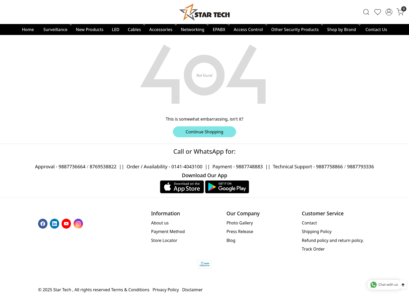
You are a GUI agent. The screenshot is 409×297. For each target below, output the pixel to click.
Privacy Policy (166, 290)
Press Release (239, 231)
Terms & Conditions (130, 290)
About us (160, 223)
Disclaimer (192, 290)
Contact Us (376, 29)
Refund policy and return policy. (333, 240)
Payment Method (168, 231)
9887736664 (72, 166)
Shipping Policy (317, 231)
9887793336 (360, 166)
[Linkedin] (55, 223)
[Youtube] (67, 223)
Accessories (162, 29)
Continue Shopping (204, 132)
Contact (309, 223)
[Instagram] (79, 223)
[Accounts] (388, 12)
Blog (230, 240)
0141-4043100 (186, 166)
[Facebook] (43, 223)
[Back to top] (403, 284)
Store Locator (164, 240)
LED (115, 29)
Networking (194, 29)
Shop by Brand (343, 29)
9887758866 (329, 166)
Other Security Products (296, 29)
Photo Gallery (239, 223)
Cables (136, 29)
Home (28, 29)
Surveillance (57, 29)
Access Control (250, 29)
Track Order (313, 249)
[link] (366, 12)
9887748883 (249, 166)
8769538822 (103, 166)
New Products (90, 29)
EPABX (221, 29)
